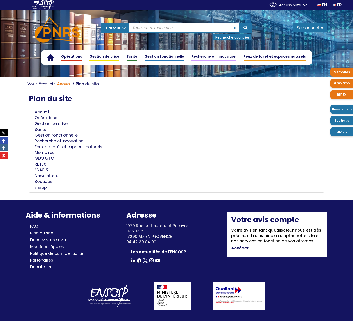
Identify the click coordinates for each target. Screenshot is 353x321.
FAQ (34, 226)
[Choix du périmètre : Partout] (115, 27)
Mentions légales (47, 246)
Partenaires (41, 260)
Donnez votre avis (48, 240)
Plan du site (41, 233)
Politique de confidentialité (56, 253)
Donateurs (40, 267)
